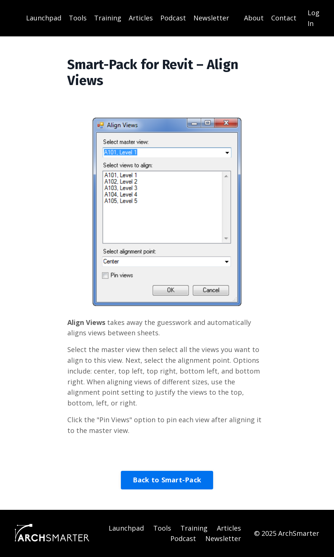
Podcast (173, 17)
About (254, 17)
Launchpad (43, 17)
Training (107, 17)
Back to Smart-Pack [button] (167, 479)
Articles (141, 17)
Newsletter (211, 17)
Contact (283, 17)
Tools (78, 17)
